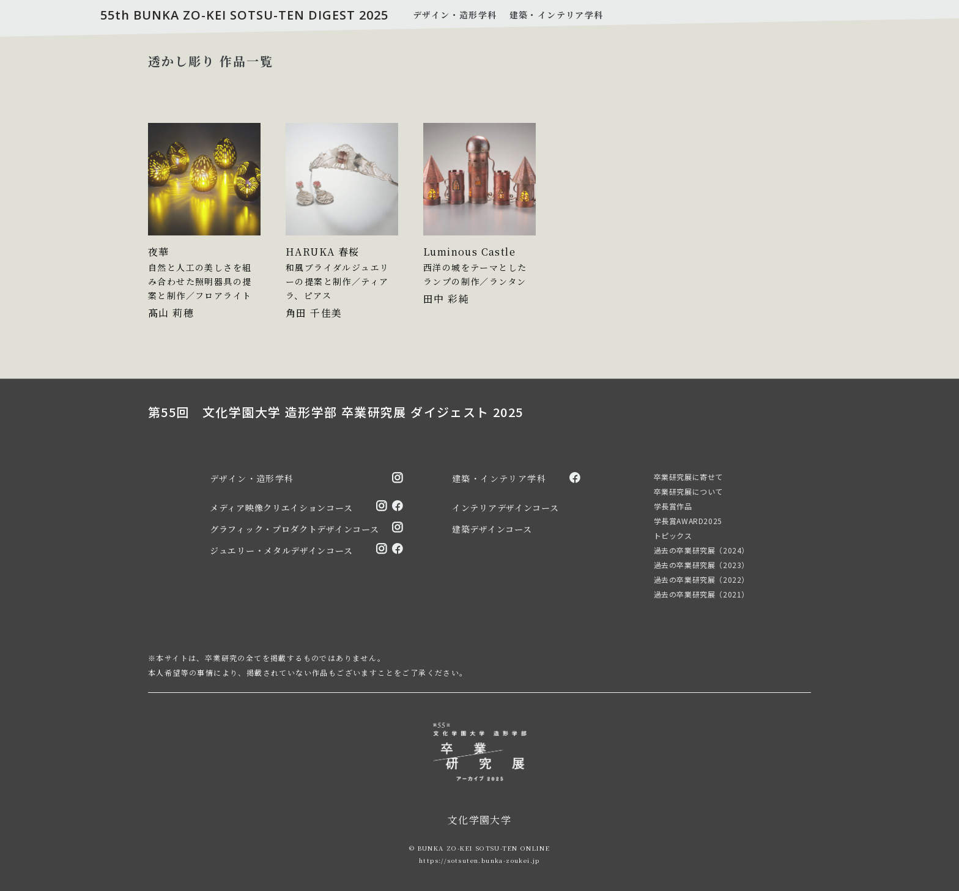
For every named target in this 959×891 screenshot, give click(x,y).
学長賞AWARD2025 (688, 521)
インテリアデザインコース (505, 507)
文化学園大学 (479, 820)
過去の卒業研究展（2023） (701, 565)
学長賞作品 (673, 506)
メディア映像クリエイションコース (281, 507)
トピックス (673, 535)
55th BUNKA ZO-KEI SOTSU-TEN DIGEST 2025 (244, 15)
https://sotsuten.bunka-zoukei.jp (479, 860)
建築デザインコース (491, 529)
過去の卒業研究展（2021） (701, 594)
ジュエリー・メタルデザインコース (281, 550)
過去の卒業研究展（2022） (701, 579)
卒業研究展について (688, 491)
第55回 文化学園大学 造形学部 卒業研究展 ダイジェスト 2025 (336, 412)
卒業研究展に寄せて (688, 476)
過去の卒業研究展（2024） (701, 550)
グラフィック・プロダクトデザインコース (294, 529)
